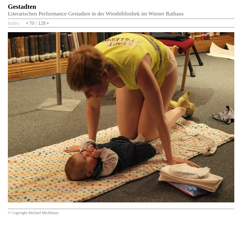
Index (13, 23)
